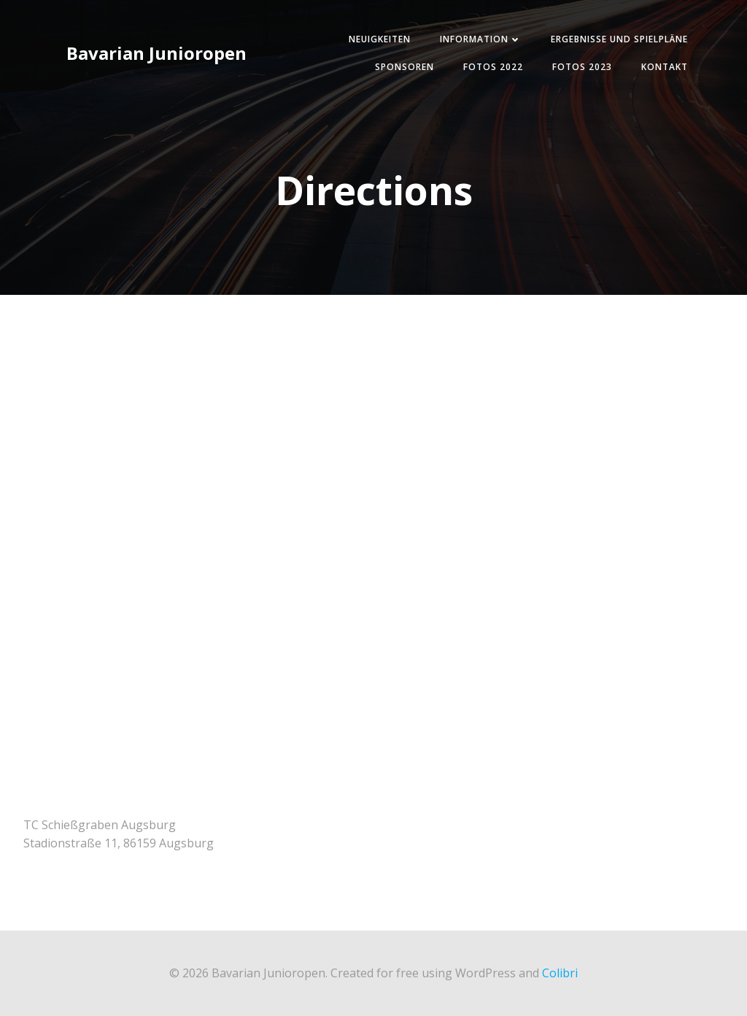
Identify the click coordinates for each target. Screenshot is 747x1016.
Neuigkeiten (380, 39)
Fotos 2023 (582, 67)
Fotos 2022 (493, 67)
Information (481, 39)
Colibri (560, 973)
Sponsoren (404, 67)
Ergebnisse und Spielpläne (619, 39)
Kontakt (664, 67)
